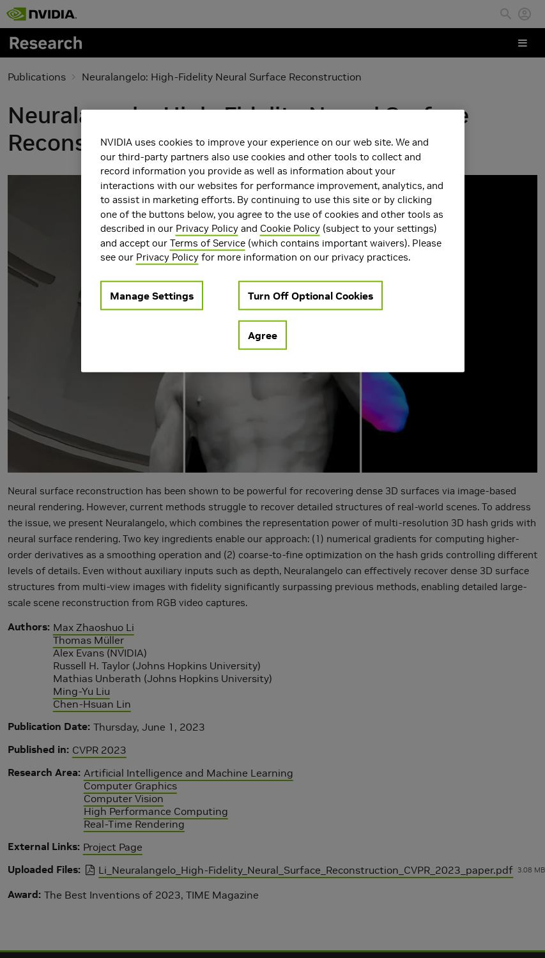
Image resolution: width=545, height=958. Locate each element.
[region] (272, 241)
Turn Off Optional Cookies (310, 295)
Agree (262, 334)
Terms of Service (207, 242)
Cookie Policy (290, 228)
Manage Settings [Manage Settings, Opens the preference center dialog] (152, 295)
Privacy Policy (207, 228)
